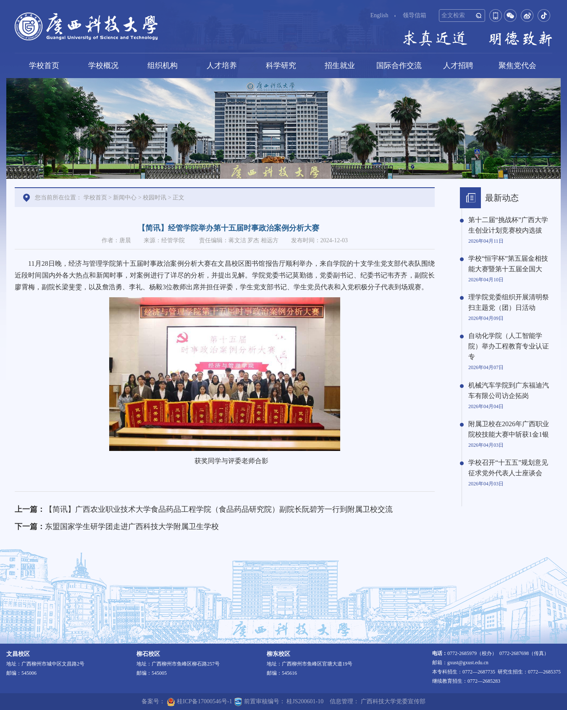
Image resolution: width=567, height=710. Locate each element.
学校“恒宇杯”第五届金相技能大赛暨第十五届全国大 (508, 263)
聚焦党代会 (517, 65)
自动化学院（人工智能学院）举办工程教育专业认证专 (508, 346)
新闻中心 (124, 197)
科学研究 (281, 65)
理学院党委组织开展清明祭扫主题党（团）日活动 (508, 302)
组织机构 (162, 65)
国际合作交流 (399, 65)
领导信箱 (414, 15)
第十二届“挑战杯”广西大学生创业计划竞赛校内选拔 (508, 225)
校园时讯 (154, 197)
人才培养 (222, 65)
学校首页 (44, 65)
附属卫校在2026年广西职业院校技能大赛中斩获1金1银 (508, 429)
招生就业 (340, 65)
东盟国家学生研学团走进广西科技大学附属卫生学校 (132, 526)
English (379, 15)
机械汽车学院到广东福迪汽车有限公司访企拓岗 (508, 390)
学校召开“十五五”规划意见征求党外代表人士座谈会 (508, 468)
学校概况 (103, 65)
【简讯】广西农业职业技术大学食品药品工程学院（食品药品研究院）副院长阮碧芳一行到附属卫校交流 (219, 509)
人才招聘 (458, 65)
